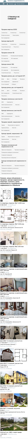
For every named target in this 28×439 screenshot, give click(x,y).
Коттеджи (14, 79)
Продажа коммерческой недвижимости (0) (9, 145)
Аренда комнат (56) (7, 64)
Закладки (10, 3)
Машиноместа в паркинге (14, 125)
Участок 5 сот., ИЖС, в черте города (11, 432)
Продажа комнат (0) (7, 52)
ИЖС (2, 102)
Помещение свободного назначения (9, 152)
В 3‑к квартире (14, 58)
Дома (2, 79)
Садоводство (10, 102)
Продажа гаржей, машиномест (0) (12, 122)
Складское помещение (6, 155)
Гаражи (3, 125)
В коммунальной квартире (17, 55)
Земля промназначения (6, 104)
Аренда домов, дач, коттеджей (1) (12, 87)
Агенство (17, 104)
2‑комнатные (13, 32)
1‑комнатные (4, 32)
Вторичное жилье (5, 35)
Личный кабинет (20, 3)
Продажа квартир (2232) (9, 29)
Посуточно (16, 46)
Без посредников (5, 37)
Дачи (8, 79)
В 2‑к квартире (4, 58)
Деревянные (15, 81)
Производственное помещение (8, 157)
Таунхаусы (22, 79)
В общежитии (4, 55)
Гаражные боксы (5, 127)
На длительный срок (6, 46)
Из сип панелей (5, 84)
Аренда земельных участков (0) (11, 110)
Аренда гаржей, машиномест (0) (11, 133)
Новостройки (16, 35)
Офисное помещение (6, 149)
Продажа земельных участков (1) (11, 99)
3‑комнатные (22, 32)
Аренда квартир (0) (7, 41)
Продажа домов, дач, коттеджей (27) (13, 76)
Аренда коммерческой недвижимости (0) (13, 161)
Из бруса (14, 84)
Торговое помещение (20, 149)
